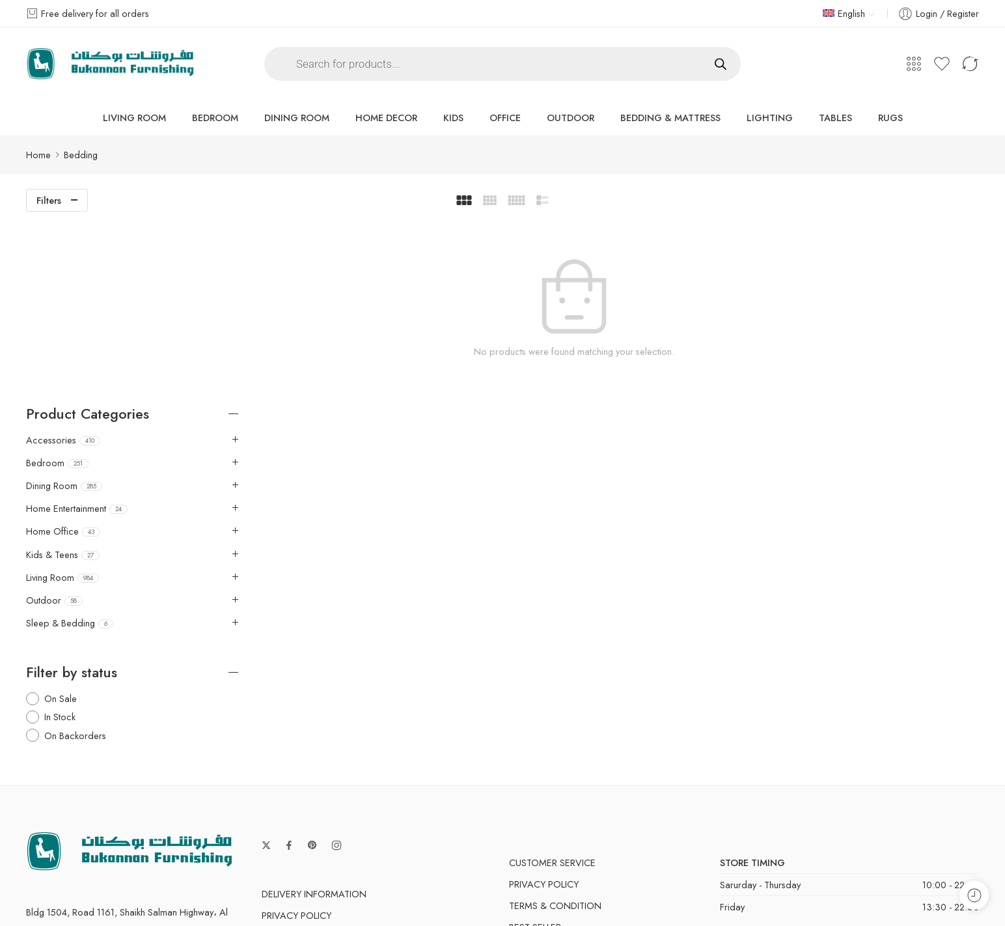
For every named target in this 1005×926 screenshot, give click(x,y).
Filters (48, 200)
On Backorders (75, 556)
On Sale (60, 520)
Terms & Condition (308, 758)
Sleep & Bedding (69, 444)
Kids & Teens (63, 375)
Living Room (134, 117)
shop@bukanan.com (67, 793)
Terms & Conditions (690, 892)
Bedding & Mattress (670, 117)
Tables (835, 117)
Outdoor (570, 117)
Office (505, 117)
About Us (957, 892)
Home (38, 154)
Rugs (890, 117)
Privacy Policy (296, 737)
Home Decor (386, 117)
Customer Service (552, 683)
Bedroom (215, 117)
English (844, 13)
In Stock (60, 538)
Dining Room (296, 117)
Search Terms (295, 780)
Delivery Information (314, 715)
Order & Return (299, 801)
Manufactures (544, 770)
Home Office (63, 352)
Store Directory (876, 892)
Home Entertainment (77, 330)
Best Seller (535, 748)
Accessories (63, 261)
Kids (453, 117)
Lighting (770, 117)
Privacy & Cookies (578, 892)
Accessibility (788, 892)
